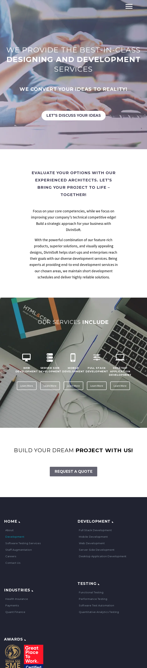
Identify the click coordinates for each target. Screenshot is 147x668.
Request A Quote (73, 471)
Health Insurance (16, 598)
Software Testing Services (23, 543)
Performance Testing (93, 598)
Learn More (26, 385)
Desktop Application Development (103, 556)
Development (14, 536)
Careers (10, 556)
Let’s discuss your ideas (73, 115)
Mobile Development (93, 536)
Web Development (92, 543)
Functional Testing (91, 592)
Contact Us (12, 562)
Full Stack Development (95, 530)
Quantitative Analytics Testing (99, 611)
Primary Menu (129, 6)
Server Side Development (97, 549)
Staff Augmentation (18, 549)
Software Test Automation (96, 605)
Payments (12, 605)
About (9, 530)
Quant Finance (15, 611)
